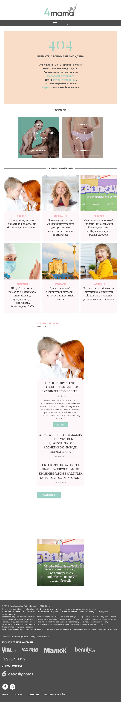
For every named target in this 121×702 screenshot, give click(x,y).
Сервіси (47, 87)
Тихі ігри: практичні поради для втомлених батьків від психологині (22, 223)
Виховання (60, 216)
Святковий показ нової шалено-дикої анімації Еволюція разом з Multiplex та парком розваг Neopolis (98, 227)
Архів (5, 694)
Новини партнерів (48, 323)
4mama (60, 10)
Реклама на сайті (54, 694)
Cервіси (60, 110)
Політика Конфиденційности (15, 637)
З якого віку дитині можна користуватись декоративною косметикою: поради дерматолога (60, 227)
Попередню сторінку (60, 76)
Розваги (22, 216)
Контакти (33, 694)
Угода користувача (40, 637)
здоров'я (22, 284)
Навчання (99, 284)
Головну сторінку (64, 79)
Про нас (18, 694)
